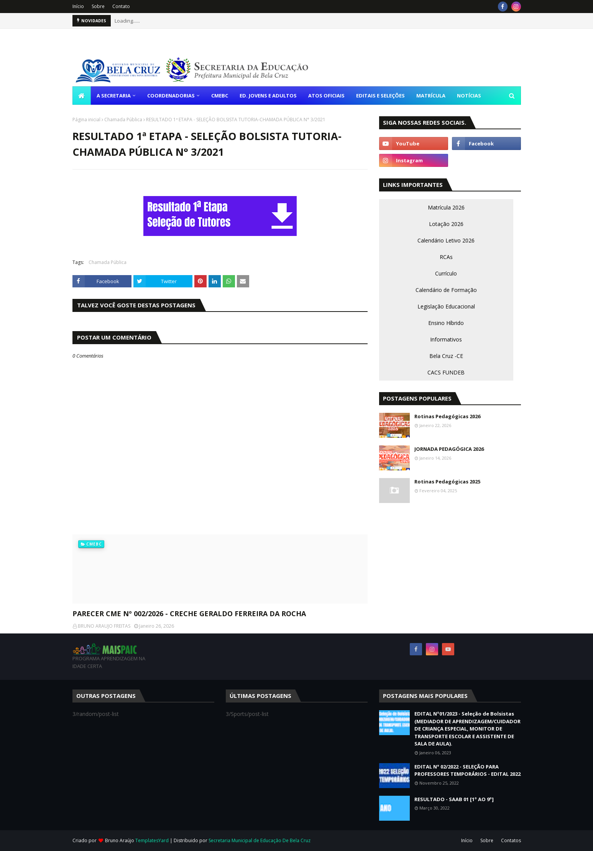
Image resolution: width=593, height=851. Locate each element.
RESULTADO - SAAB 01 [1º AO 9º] (454, 799)
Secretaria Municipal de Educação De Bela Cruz (259, 840)
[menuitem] (81, 95)
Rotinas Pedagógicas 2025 (447, 481)
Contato (121, 6)
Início (78, 6)
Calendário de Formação (446, 290)
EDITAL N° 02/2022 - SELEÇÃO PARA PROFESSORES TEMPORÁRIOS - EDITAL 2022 (467, 770)
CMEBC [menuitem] (219, 95)
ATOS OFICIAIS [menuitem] (326, 95)
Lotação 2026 (446, 224)
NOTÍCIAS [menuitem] (469, 95)
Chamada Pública (123, 119)
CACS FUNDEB (446, 372)
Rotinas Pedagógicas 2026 (447, 416)
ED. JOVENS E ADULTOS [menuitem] (268, 95)
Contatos (511, 840)
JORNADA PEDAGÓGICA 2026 (449, 448)
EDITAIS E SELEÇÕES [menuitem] (380, 95)
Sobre (98, 6)
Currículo (446, 273)
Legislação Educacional (446, 306)
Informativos (446, 339)
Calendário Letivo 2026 (446, 240)
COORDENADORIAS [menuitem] (171, 95)
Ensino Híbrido (446, 323)
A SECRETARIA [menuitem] (114, 95)
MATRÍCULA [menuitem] (430, 95)
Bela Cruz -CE (446, 356)
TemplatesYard (152, 840)
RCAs (446, 257)
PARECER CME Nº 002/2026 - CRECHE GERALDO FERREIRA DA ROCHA (189, 613)
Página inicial (86, 119)
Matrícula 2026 (446, 207)
